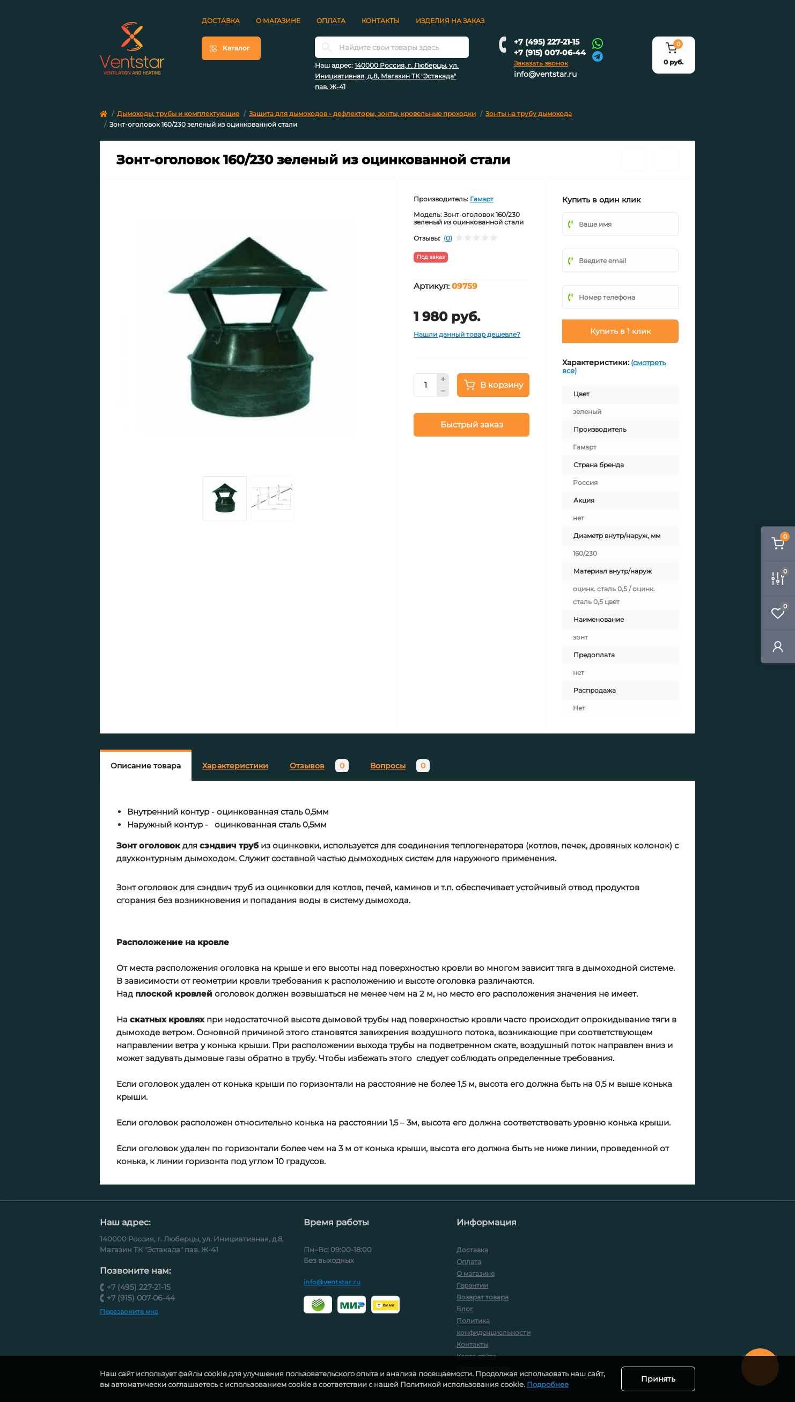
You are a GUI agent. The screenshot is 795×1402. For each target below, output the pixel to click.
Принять (658, 1379)
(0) (448, 238)
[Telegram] (597, 55)
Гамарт (482, 199)
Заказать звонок (541, 63)
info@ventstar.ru (545, 74)
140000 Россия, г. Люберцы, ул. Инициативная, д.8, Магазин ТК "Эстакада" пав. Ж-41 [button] (387, 76)
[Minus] (443, 391)
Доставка (221, 21)
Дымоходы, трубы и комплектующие (178, 114)
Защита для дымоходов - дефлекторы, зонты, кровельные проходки (362, 114)
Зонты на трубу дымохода (528, 114)
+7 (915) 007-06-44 (550, 52)
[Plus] (443, 379)
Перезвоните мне (129, 1311)
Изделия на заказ (450, 21)
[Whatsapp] (597, 43)
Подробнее (548, 1384)
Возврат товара (483, 1297)
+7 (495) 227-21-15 (546, 42)
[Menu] (231, 48)
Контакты (381, 21)
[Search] (326, 47)
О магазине (278, 21)
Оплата (330, 21)
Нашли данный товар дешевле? (467, 334)
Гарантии (472, 1285)
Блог (465, 1309)
